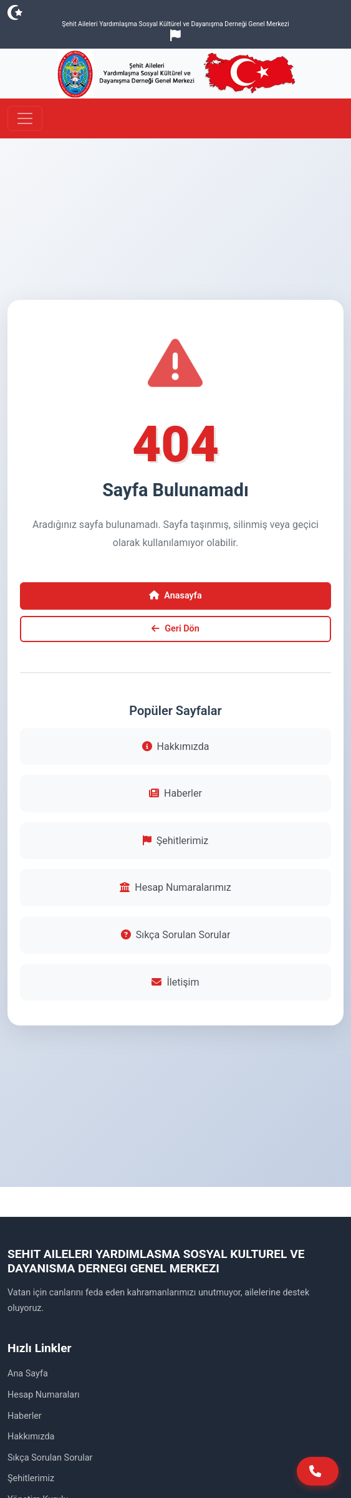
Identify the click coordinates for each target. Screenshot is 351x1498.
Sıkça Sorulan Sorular (176, 935)
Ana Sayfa (27, 1373)
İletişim (175, 982)
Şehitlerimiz (175, 841)
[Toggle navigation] (24, 118)
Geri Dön (175, 628)
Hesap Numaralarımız (175, 887)
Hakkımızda (175, 746)
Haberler (175, 793)
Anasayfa (175, 595)
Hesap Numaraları (43, 1395)
